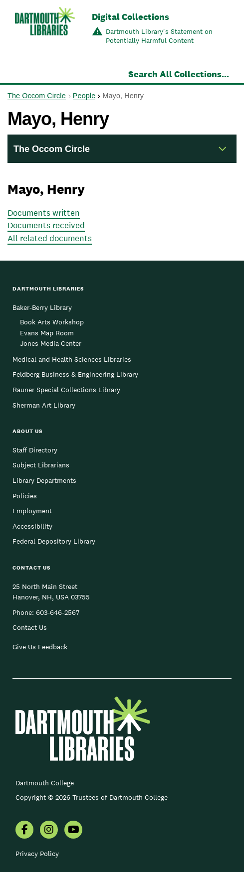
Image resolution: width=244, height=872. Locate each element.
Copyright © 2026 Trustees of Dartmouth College (91, 797)
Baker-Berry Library (42, 307)
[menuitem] (24, 831)
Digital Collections (130, 16)
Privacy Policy (37, 853)
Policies (24, 495)
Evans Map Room (47, 332)
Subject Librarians (40, 464)
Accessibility (32, 526)
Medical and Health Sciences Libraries (71, 359)
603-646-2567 (57, 612)
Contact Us (29, 627)
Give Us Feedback (39, 646)
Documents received (46, 225)
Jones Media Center (50, 343)
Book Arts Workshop (52, 321)
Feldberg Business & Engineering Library (75, 374)
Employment (32, 510)
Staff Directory (34, 449)
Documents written (43, 212)
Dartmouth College (44, 782)
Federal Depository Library (53, 541)
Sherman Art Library (43, 405)
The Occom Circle (36, 96)
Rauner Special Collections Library (66, 389)
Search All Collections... (178, 74)
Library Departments (44, 480)
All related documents (49, 238)
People (84, 96)
